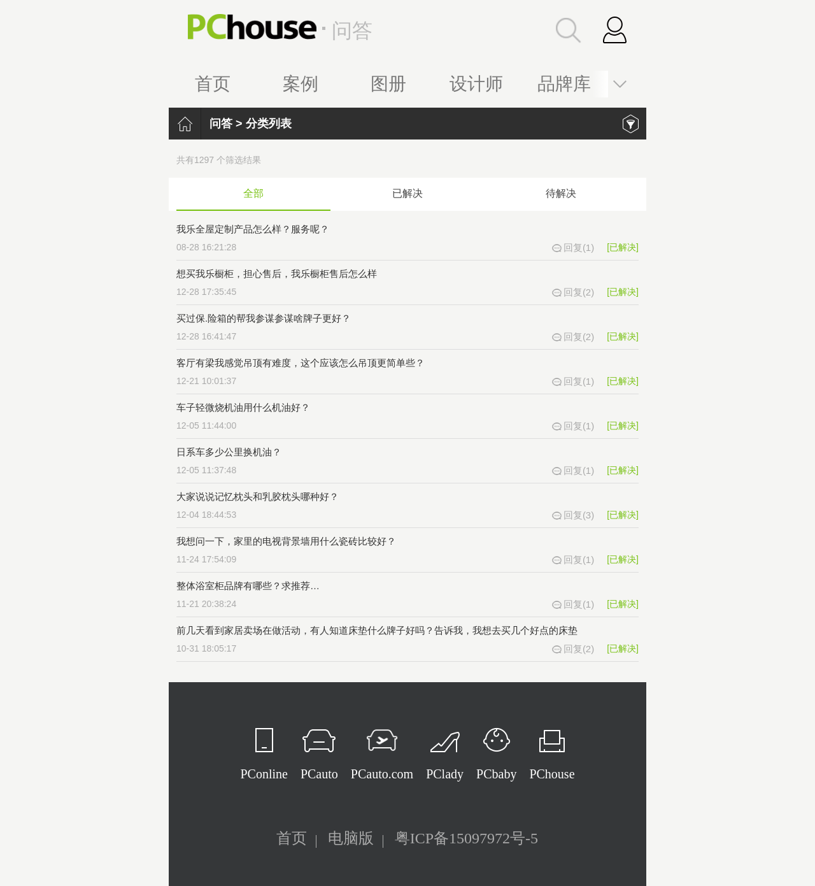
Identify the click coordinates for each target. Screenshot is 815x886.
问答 (220, 123)
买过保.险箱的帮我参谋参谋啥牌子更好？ (263, 318)
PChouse (551, 774)
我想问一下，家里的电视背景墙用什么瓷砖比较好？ (286, 541)
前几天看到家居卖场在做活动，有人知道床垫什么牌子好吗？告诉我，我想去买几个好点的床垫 (377, 630)
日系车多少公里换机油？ (228, 452)
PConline (263, 774)
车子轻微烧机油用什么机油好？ (243, 407)
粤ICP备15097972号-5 (466, 838)
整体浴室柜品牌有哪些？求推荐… (248, 585)
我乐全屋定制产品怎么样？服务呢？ (252, 229)
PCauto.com (382, 774)
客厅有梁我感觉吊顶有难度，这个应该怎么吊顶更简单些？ (300, 362)
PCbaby (496, 774)
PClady (445, 774)
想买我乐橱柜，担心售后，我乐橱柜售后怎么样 (276, 273)
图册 (388, 84)
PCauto (319, 774)
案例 (300, 84)
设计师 (476, 84)
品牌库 (564, 84)
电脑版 (351, 838)
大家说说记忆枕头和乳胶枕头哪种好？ (257, 496)
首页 (212, 84)
